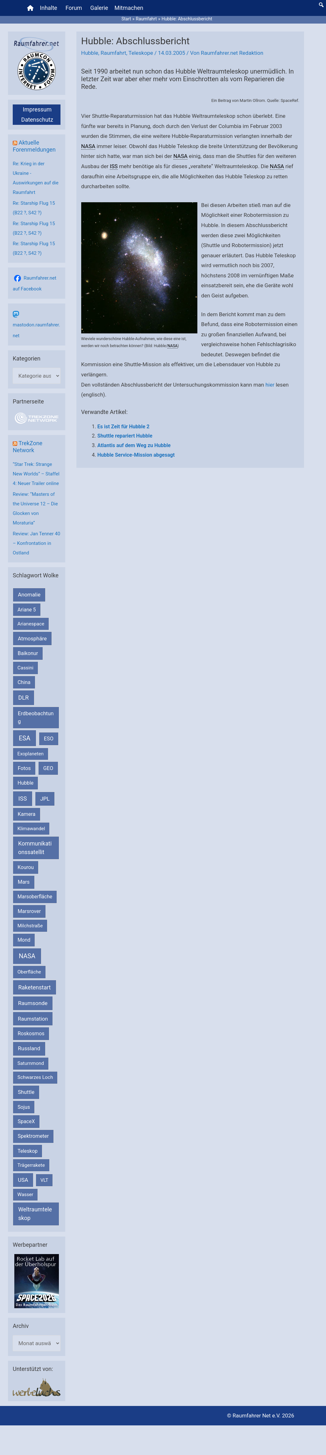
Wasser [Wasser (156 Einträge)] (25, 1194)
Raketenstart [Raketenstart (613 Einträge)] (34, 987)
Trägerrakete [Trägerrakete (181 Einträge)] (31, 1165)
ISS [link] (114, 166)
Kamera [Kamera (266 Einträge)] (27, 814)
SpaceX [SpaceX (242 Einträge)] (26, 1121)
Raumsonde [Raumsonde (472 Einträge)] (33, 1003)
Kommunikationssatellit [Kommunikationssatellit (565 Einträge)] (35, 847)
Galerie (99, 7)
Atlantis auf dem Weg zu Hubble (134, 445)
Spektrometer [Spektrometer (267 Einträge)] (33, 1136)
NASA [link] (88, 146)
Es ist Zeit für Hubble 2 (123, 427)
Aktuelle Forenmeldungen (34, 146)
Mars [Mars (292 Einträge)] (24, 882)
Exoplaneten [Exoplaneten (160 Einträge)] (31, 754)
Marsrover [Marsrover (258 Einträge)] (29, 911)
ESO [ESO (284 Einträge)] (48, 739)
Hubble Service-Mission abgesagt (136, 455)
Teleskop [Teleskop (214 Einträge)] (28, 1151)
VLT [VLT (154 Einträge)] (44, 1180)
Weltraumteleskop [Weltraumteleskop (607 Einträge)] (35, 1213)
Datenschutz (37, 119)
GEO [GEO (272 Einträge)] (48, 768)
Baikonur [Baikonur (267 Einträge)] (28, 653)
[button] (321, 5)
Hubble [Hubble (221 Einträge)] (25, 783)
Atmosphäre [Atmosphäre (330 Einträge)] (32, 639)
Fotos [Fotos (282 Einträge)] (24, 768)
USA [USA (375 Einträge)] (23, 1180)
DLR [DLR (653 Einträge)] (23, 697)
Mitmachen (129, 7)
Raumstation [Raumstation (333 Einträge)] (33, 1019)
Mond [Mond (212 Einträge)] (24, 940)
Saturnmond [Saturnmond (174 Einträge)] (31, 1063)
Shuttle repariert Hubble (124, 436)
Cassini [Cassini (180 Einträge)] (25, 668)
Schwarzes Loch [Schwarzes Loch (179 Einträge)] (35, 1077)
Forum (74, 7)
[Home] (30, 8)
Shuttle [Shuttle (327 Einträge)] (26, 1092)
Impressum (37, 109)
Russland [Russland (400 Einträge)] (29, 1048)
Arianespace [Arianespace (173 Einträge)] (31, 624)
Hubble (89, 53)
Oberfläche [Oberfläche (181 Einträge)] (29, 972)
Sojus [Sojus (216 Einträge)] (24, 1107)
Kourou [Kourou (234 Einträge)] (26, 867)
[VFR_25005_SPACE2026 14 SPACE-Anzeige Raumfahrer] (36, 1281)
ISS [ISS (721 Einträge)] (22, 798)
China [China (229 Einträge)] (24, 682)
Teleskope (141, 53)
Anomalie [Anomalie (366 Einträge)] (29, 594)
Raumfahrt (113, 53)
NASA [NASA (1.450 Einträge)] (27, 956)
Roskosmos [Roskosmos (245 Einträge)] (31, 1034)
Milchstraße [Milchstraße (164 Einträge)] (30, 926)
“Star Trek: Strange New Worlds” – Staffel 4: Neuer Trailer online (36, 473)
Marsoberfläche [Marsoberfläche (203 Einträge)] (35, 897)
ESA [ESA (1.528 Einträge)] (24, 738)
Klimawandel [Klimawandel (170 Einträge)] (31, 828)
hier (270, 385)
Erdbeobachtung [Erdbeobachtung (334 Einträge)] (36, 717)
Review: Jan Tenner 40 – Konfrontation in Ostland (36, 543)
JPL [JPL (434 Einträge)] (45, 798)
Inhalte (48, 7)
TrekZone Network (27, 446)
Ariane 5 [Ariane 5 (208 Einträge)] (27, 610)
